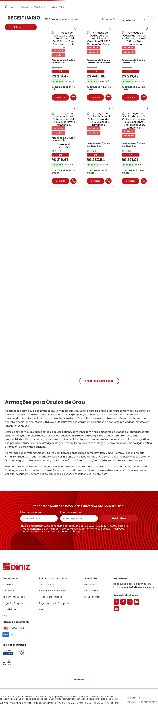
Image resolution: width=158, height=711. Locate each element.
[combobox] (47, 25)
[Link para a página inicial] (10, 46)
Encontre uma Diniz (79, 26)
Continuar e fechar (79, 705)
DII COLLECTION (58, 46)
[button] (141, 16)
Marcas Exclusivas (147, 36)
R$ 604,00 (29, 98)
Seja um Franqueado (14, 2)
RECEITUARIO (39, 46)
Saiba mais (44, 699)
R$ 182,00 (11, 98)
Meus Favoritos (138, 26)
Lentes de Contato (66, 36)
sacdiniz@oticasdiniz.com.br (138, 588)
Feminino (15, 84)
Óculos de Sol (38, 36)
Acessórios (94, 36)
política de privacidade (92, 527)
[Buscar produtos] (55, 25)
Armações (15, 36)
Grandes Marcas (118, 36)
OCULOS (24, 46)
